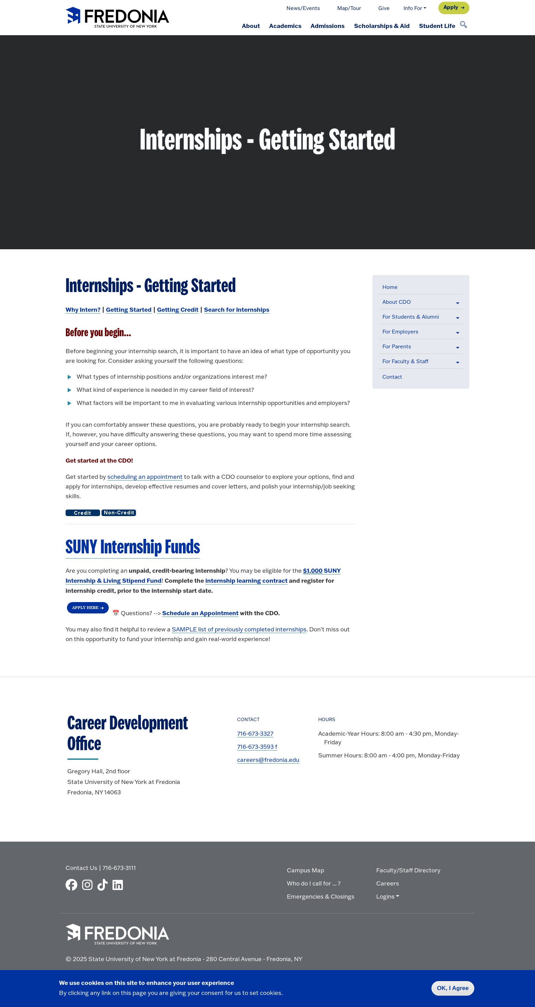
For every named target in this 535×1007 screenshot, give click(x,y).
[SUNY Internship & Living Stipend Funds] (133, 548)
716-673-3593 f (257, 746)
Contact (392, 377)
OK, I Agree (453, 988)
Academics (285, 25)
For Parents (396, 346)
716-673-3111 (119, 867)
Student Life (437, 25)
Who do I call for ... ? (314, 883)
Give (384, 8)
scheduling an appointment (145, 476)
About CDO (396, 302)
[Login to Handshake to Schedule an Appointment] (200, 613)
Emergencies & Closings (320, 896)
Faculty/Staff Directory (408, 870)
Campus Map (305, 870)
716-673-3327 (255, 733)
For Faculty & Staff (405, 361)
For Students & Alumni (410, 316)
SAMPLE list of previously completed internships (239, 629)
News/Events (303, 8)
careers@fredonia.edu (268, 759)
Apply (451, 7)
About (250, 25)
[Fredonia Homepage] (117, 18)
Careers (387, 883)
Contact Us (81, 867)
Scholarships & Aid (381, 25)
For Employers (400, 331)
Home (390, 287)
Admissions (327, 25)
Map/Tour (349, 8)
